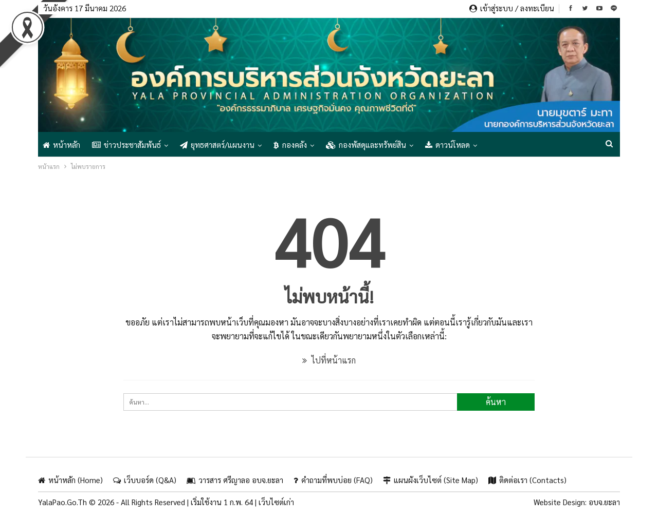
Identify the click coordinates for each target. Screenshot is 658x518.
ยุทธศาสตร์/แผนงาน (217, 144)
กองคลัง (290, 144)
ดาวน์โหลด (447, 144)
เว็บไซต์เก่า (276, 502)
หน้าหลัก (61, 144)
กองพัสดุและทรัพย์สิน (366, 144)
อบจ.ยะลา (604, 502)
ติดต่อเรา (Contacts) (527, 480)
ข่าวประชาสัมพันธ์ (126, 144)
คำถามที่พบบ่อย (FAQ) (333, 480)
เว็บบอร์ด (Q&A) (144, 480)
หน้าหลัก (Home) (70, 480)
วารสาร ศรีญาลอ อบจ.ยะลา (235, 480)
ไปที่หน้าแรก (329, 360)
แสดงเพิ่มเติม (510, 144)
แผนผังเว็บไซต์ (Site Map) (430, 480)
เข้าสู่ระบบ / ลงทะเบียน (511, 8)
